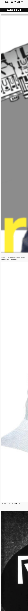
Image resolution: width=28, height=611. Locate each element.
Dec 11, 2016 (3, 257)
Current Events (17, 257)
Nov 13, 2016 (3, 505)
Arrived (3, 255)
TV (18, 505)
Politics (23, 257)
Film (21, 257)
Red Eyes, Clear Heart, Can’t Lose (10, 503)
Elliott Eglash (10, 257)
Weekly (18, 2)
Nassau (9, 2)
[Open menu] (14, 6)
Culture (15, 505)
